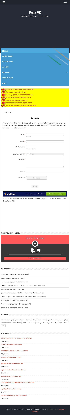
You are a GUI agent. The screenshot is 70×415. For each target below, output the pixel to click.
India (39, 320)
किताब (44, 320)
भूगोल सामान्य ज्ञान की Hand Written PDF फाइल (12, 363)
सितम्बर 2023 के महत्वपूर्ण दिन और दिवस (16, 92)
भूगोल (60, 323)
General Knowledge (7, 320)
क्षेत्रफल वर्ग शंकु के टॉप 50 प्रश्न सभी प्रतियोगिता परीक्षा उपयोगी (16, 304)
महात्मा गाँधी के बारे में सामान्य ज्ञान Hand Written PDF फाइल (14, 351)
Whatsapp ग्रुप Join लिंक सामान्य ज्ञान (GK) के (18, 97)
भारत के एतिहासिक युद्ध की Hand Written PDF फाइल (14, 282)
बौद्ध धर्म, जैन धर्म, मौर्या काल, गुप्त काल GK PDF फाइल (14, 308)
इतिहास (65, 320)
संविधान (34, 320)
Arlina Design (44, 409)
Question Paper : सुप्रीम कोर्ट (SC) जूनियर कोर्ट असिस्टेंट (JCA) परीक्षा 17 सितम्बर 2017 (23, 285)
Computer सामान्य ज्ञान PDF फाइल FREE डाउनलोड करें (15, 274)
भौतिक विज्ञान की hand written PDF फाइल (11, 357)
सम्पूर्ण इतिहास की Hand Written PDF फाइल (11, 389)
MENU (65, 2)
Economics (32, 323)
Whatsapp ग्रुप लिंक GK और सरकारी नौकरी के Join (19, 95)
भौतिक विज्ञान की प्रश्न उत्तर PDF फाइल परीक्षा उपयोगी (14, 300)
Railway (39, 323)
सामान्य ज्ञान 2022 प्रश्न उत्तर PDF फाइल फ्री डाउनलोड (19, 103)
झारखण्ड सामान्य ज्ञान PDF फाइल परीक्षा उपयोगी (13, 278)
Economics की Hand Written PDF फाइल (11, 344)
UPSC (3, 326)
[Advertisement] (35, 31)
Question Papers (19, 320)
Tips (56, 323)
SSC (52, 323)
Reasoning (46, 323)
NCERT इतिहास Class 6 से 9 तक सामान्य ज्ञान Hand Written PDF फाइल (17, 382)
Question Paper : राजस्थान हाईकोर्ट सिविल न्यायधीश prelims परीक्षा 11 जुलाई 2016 (22, 293)
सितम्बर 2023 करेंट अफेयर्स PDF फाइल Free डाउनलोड (19, 89)
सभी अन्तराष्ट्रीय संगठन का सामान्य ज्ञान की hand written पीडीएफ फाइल (16, 338)
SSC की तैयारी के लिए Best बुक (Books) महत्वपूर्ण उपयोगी (21, 105)
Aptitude (28, 320)
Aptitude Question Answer (55, 320)
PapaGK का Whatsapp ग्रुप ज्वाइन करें (16, 100)
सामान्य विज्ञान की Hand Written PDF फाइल (12, 289)
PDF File (25, 323)
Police (65, 323)
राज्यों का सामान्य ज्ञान (6, 323)
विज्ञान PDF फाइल (17, 323)
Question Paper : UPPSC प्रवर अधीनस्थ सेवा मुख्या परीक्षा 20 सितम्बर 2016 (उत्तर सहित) (23, 297)
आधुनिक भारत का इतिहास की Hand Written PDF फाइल (13, 370)
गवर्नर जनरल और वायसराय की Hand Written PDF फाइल (14, 395)
